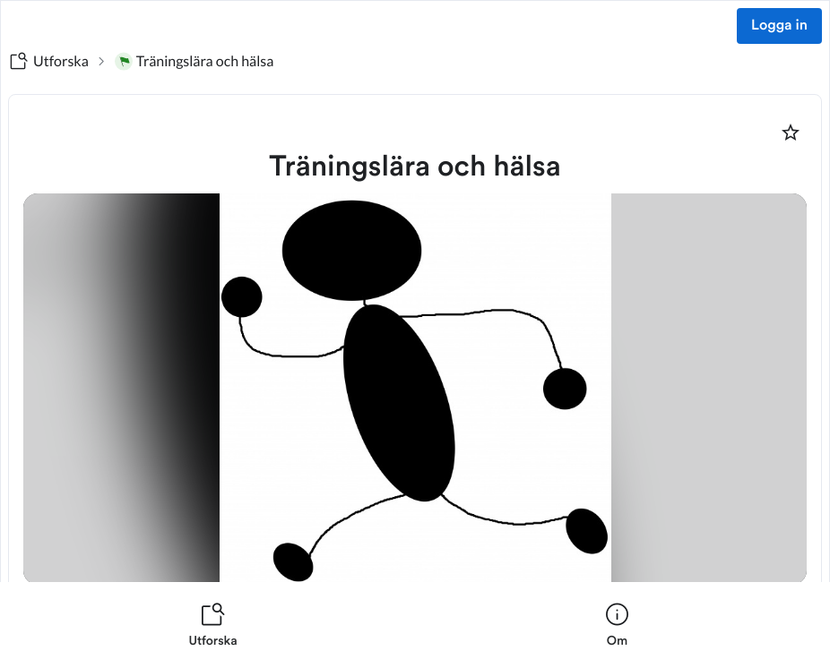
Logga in (779, 26)
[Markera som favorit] (790, 132)
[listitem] (213, 625)
